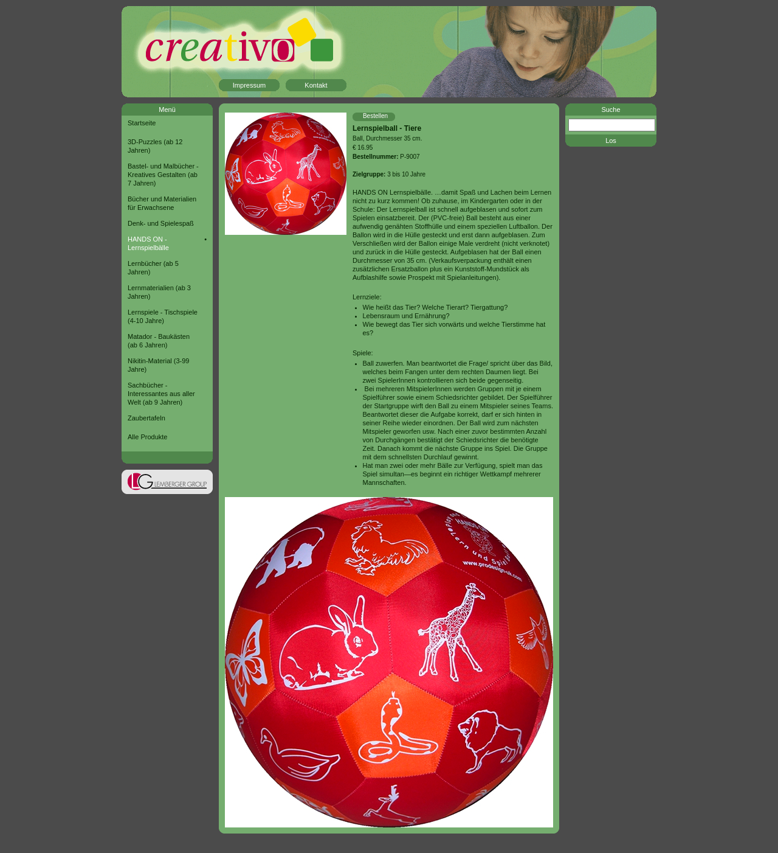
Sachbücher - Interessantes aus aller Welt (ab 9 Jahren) (161, 393)
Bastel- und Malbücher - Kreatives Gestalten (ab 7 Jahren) (163, 174)
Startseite (142, 123)
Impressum (249, 85)
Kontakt (316, 85)
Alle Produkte (147, 436)
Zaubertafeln (146, 418)
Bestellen (375, 116)
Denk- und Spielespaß (161, 223)
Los (610, 140)
